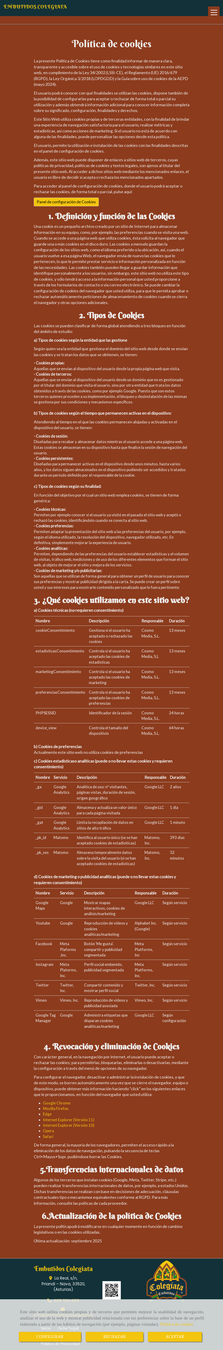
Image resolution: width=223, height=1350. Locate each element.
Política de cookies (176, 1324)
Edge (47, 1114)
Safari (48, 1136)
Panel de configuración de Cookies (66, 201)
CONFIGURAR (50, 1336)
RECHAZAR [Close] (114, 1336)
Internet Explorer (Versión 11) (68, 1119)
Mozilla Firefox (55, 1108)
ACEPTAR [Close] (175, 1336)
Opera (48, 1130)
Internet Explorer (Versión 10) (68, 1125)
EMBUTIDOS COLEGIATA (35, 6)
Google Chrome (57, 1103)
